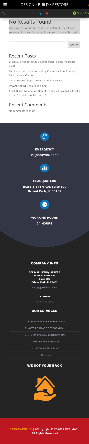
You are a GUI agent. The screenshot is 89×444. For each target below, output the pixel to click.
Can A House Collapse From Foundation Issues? (36, 80)
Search (74, 44)
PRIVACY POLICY (21, 429)
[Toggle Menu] (5, 4)
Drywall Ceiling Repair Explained (28, 85)
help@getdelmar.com (44, 287)
